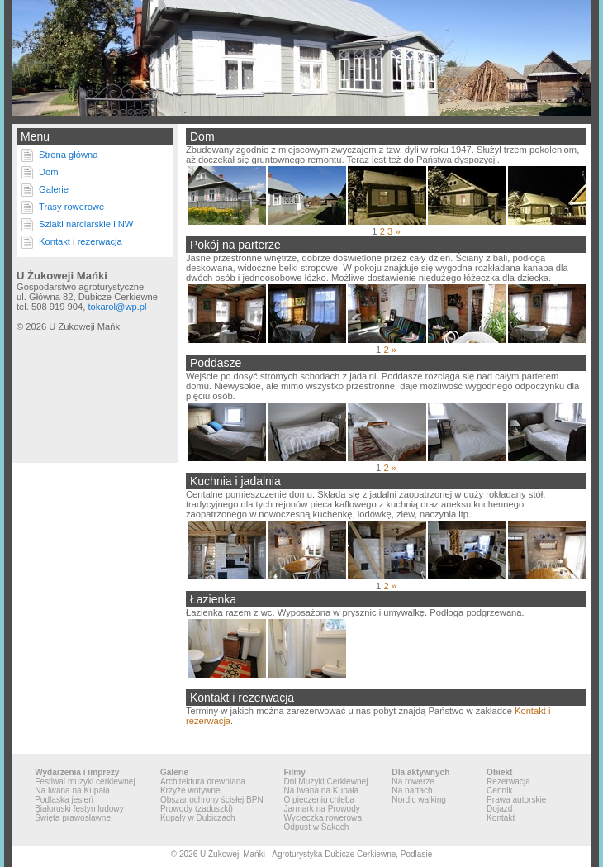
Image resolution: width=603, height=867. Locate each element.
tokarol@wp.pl (117, 307)
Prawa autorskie (516, 799)
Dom (49, 172)
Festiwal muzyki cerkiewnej (85, 781)
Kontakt (501, 817)
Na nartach (412, 790)
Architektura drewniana (202, 781)
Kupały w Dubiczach (197, 817)
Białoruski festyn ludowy (79, 808)
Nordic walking (419, 799)
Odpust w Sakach (316, 826)
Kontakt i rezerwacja (80, 241)
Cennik (499, 790)
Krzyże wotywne (190, 790)
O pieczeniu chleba (318, 799)
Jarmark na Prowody (321, 808)
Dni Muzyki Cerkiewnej (325, 781)
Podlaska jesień (64, 799)
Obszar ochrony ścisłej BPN (212, 799)
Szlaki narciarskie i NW (86, 224)
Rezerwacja (508, 781)
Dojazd (499, 808)
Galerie (54, 189)
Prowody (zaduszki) (196, 808)
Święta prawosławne (73, 817)
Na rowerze (413, 781)
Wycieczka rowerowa (322, 817)
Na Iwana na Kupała (72, 790)
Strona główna (68, 155)
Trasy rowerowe (71, 207)
